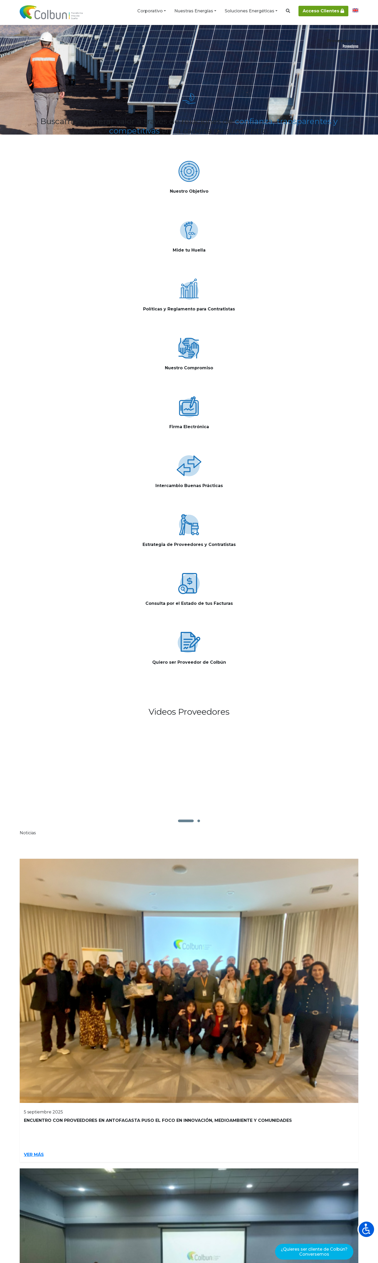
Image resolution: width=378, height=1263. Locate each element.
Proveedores (131, 1124)
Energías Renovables (241, 1124)
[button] (186, 499)
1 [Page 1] (168, 693)
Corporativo (150, 10)
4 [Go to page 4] (208, 693)
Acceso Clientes (323, 10)
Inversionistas (36, 1124)
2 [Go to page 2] (181, 693)
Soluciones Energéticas (249, 10)
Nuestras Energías (193, 10)
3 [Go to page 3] (194, 693)
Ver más (73, 231)
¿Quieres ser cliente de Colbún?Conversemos (314, 1252)
